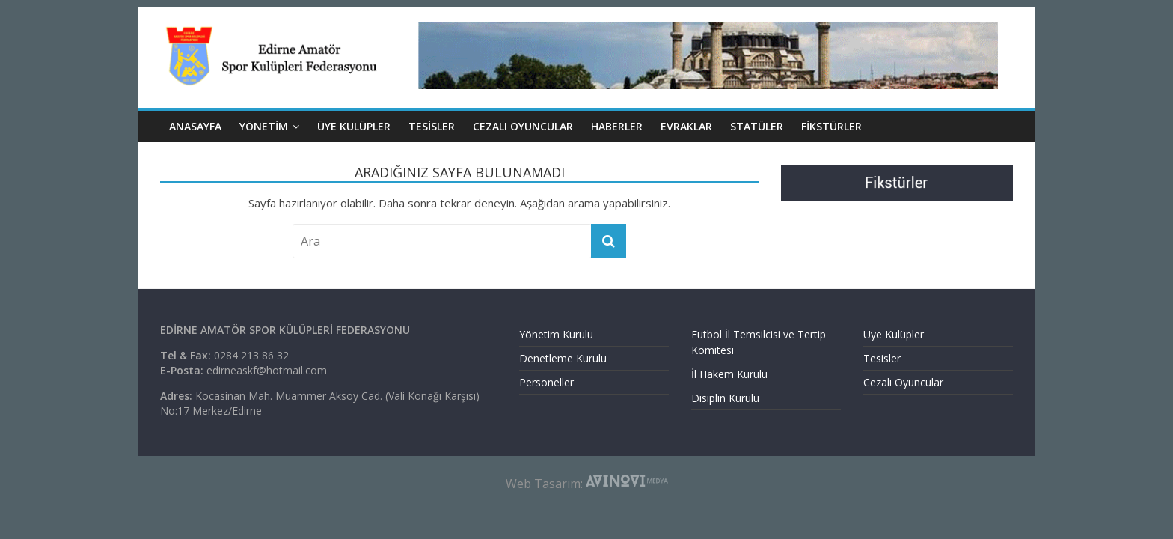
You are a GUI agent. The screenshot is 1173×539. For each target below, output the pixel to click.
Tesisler (882, 358)
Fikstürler (831, 126)
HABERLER (617, 126)
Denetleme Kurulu (563, 358)
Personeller (546, 382)
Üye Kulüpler (893, 334)
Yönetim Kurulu (556, 334)
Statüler (756, 126)
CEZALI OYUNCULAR (523, 126)
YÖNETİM (263, 126)
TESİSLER (431, 126)
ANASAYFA (195, 126)
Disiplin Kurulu (725, 398)
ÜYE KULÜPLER (354, 126)
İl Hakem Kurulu (729, 374)
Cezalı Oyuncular (903, 382)
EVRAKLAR (686, 126)
